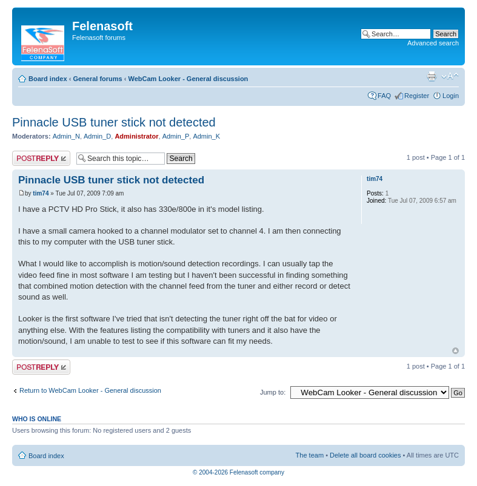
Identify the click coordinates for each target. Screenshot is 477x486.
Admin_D (97, 136)
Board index (47, 78)
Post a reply (41, 158)
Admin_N (66, 136)
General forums (97, 78)
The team (310, 455)
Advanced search (433, 43)
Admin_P (176, 136)
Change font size (450, 76)
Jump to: (272, 392)
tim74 (40, 193)
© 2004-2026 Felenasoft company (238, 472)
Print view (431, 76)
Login (450, 95)
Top (455, 350)
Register (416, 95)
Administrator (136, 136)
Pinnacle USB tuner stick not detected (114, 122)
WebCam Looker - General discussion (188, 78)
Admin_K (206, 136)
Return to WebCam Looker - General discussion (90, 390)
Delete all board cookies (365, 455)
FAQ (384, 95)
